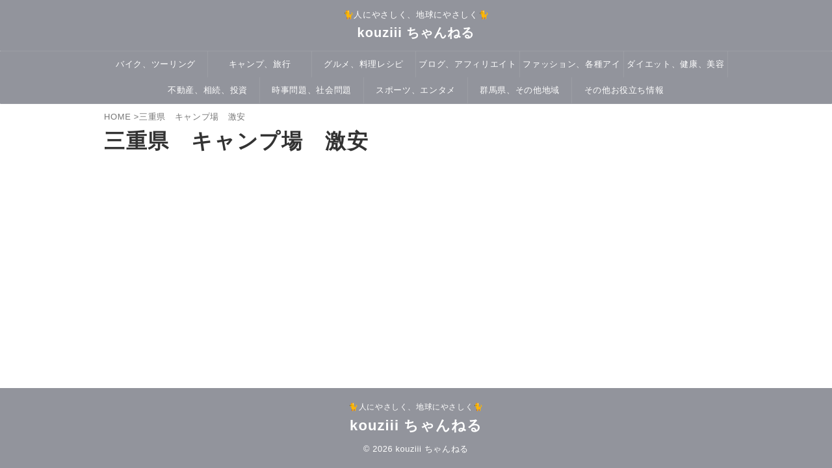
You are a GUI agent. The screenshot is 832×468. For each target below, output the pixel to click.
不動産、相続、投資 (208, 90)
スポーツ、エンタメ (416, 90)
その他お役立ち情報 (624, 90)
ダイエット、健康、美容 (675, 64)
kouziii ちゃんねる (416, 32)
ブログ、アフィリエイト (467, 64)
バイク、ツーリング (156, 64)
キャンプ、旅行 (260, 64)
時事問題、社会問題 (312, 90)
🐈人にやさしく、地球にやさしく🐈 (416, 406)
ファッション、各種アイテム (571, 68)
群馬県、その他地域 (520, 90)
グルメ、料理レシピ (364, 64)
